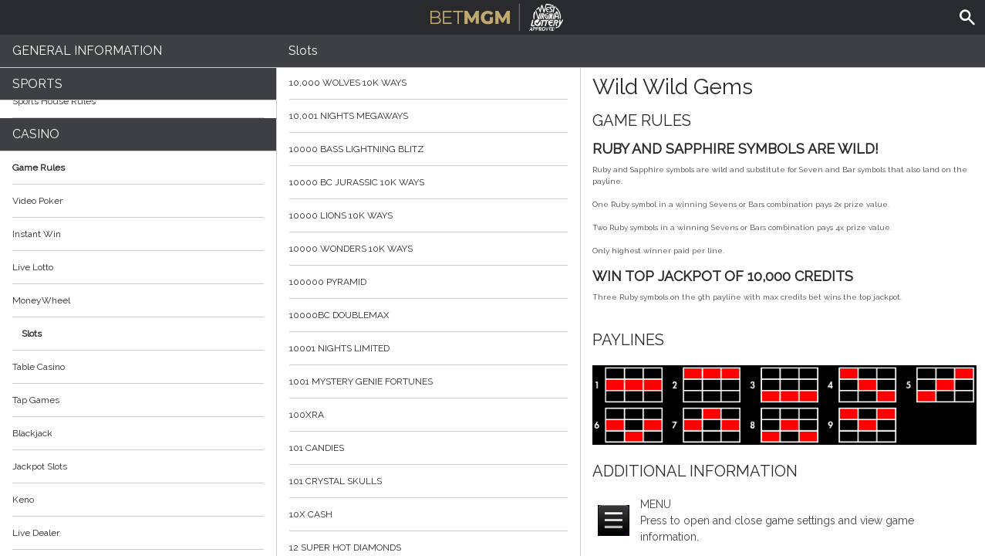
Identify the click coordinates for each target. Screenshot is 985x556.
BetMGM (497, 15)
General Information (87, 50)
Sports (37, 83)
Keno (23, 499)
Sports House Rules (54, 101)
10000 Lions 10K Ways (428, 215)
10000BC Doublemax (428, 315)
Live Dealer (35, 532)
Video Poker (37, 200)
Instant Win (36, 234)
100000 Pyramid (428, 281)
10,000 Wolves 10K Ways (428, 82)
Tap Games (35, 400)
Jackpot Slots (39, 466)
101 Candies (428, 447)
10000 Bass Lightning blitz (428, 149)
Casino (35, 134)
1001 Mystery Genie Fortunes (428, 381)
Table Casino (38, 366)
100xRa (428, 414)
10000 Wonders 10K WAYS (428, 248)
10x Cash (428, 514)
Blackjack (32, 433)
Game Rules (138, 167)
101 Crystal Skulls (428, 481)
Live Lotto (32, 267)
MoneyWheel (41, 300)
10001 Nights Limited (428, 348)
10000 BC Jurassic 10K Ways (428, 182)
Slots (32, 333)
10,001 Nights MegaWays (428, 115)
